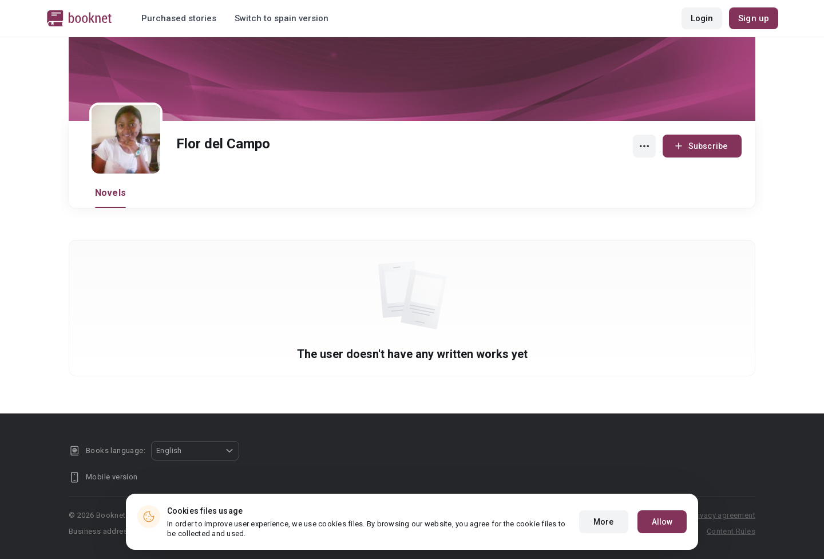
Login (702, 18)
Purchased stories (178, 18)
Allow (662, 521)
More (603, 521)
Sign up (753, 18)
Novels (110, 192)
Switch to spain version (281, 18)
